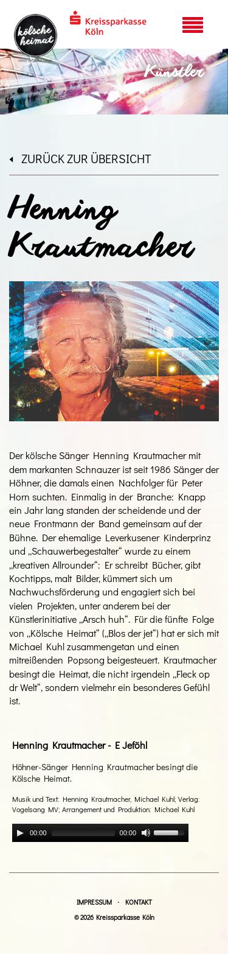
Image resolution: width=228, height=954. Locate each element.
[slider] (83, 833)
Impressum (94, 902)
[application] (100, 833)
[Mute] (146, 833)
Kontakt (138, 902)
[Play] (20, 833)
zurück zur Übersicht (80, 158)
